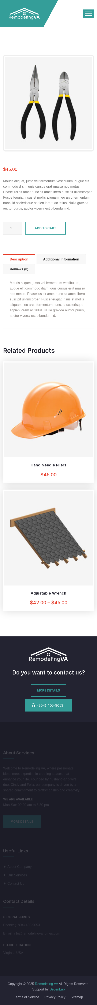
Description (19, 259)
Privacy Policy (55, 997)
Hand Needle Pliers (48, 465)
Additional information (61, 259)
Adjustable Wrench (48, 593)
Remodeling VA (46, 984)
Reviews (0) (19, 269)
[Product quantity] (12, 228)
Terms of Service (26, 997)
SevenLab (57, 989)
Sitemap (77, 997)
